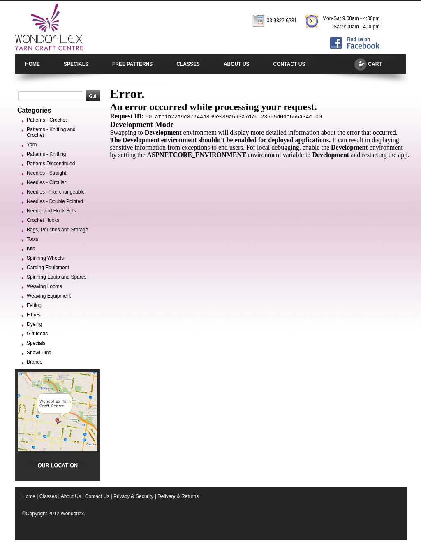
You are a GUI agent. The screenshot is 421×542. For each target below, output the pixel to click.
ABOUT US (237, 64)
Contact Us (97, 496)
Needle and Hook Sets (51, 211)
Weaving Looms (44, 286)
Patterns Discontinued (51, 163)
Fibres (33, 315)
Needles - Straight (46, 173)
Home (28, 496)
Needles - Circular (46, 182)
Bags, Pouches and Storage (57, 230)
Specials (36, 343)
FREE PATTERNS (132, 64)
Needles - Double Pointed (55, 201)
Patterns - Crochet (47, 120)
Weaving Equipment (49, 296)
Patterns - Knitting (46, 154)
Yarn (32, 145)
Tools (32, 239)
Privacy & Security (133, 496)
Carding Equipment (48, 267)
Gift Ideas (37, 334)
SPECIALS (76, 64)
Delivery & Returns (178, 496)
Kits (31, 248)
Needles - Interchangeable (56, 192)
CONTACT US (289, 64)
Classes (48, 496)
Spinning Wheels (45, 258)
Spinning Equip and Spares (56, 277)
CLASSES (188, 64)
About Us (71, 496)
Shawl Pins (39, 352)
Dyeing (34, 324)
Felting (34, 305)
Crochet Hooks (43, 220)
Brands (34, 362)
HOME (32, 64)
